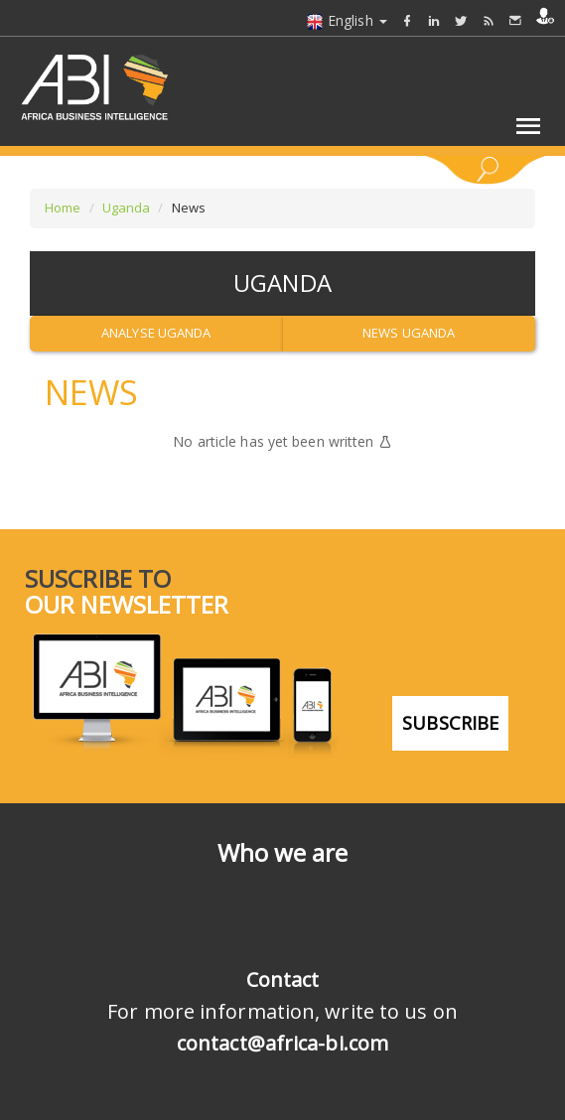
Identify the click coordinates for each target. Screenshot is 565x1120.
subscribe (450, 721)
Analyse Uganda (156, 333)
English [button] (346, 20)
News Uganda (408, 333)
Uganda (126, 207)
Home (62, 207)
